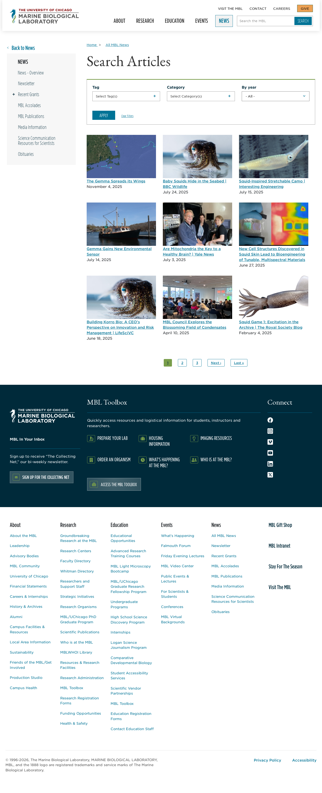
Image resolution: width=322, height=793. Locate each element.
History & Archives (26, 606)
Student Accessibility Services (129, 675)
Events (203, 22)
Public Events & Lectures (175, 578)
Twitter (270, 474)
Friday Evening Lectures (182, 556)
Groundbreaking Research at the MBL (78, 538)
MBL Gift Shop (280, 524)
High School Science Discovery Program (129, 619)
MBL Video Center (177, 566)
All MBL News (223, 535)
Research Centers (75, 551)
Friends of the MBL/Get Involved (31, 665)
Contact (257, 8)
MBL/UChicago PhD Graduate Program (78, 619)
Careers (281, 8)
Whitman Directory (77, 571)
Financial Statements (28, 586)
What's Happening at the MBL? (164, 462)
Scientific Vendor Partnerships (126, 690)
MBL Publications (31, 116)
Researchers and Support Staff (75, 583)
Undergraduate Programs (124, 604)
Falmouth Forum (176, 545)
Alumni (16, 616)
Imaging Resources (216, 438)
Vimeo (270, 442)
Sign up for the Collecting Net (45, 477)
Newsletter (26, 83)
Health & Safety (74, 723)
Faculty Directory (75, 561)
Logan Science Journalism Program (129, 645)
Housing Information (159, 441)
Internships (120, 632)
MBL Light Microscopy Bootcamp (131, 568)
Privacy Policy (267, 760)
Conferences (172, 606)
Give (305, 8)
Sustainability (22, 652)
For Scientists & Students (175, 594)
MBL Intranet (279, 545)
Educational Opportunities (123, 538)
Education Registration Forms (131, 716)
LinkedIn (270, 464)
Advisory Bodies (24, 556)
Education (176, 22)
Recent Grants (28, 94)
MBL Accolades (29, 105)
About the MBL (23, 535)
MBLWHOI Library (76, 652)
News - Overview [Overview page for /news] (31, 72)
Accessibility (304, 760)
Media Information (32, 127)
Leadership (20, 545)
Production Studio (26, 677)
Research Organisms (78, 606)
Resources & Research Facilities (79, 665)
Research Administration (82, 677)
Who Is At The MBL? (216, 459)
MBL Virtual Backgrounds (173, 619)
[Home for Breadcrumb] (92, 45)
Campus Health (23, 687)
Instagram (270, 431)
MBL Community (25, 566)
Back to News (23, 48)
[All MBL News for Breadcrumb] (117, 45)
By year (249, 87)
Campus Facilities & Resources (27, 629)
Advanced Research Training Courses (128, 553)
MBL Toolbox (71, 687)
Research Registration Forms (79, 700)
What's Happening (177, 535)
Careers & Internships (29, 596)
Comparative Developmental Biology (131, 660)
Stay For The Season (285, 566)
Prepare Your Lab (112, 438)
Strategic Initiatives (77, 596)
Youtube (270, 453)
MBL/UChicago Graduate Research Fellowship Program (128, 586)
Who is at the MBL (76, 642)
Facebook (270, 420)
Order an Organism (113, 459)
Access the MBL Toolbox (119, 484)
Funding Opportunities (80, 713)
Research (147, 22)
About (121, 22)
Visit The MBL (230, 8)
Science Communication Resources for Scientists (36, 140)
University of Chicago (29, 576)
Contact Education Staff (132, 728)
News (226, 22)
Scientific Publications (79, 632)
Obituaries (26, 154)
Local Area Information (30, 642)
